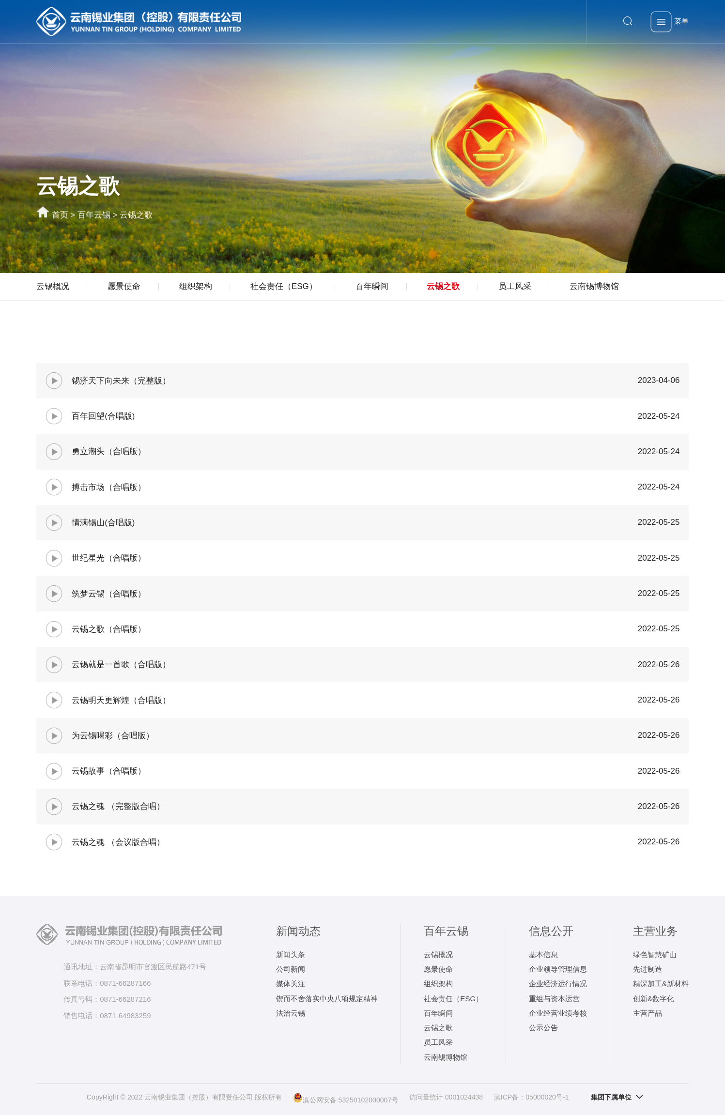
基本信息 (543, 954)
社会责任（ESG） (283, 286)
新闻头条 (290, 954)
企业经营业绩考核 (558, 1013)
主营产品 (647, 1013)
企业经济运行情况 (558, 983)
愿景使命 (124, 286)
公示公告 (543, 1027)
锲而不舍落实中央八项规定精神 (327, 998)
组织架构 (195, 286)
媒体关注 (290, 983)
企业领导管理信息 (558, 969)
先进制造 (647, 969)
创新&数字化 (653, 998)
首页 (60, 215)
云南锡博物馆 (594, 286)
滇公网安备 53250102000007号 (346, 1097)
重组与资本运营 (554, 998)
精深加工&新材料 (661, 983)
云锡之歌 (136, 215)
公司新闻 (290, 969)
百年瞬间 (371, 286)
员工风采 (514, 286)
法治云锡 (290, 1013)
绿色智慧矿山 (655, 954)
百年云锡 (93, 215)
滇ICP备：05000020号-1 (531, 1097)
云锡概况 (52, 286)
